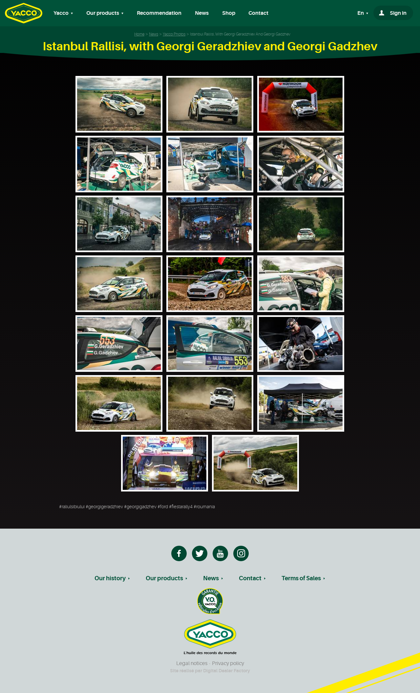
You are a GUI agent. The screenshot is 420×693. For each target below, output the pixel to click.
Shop (228, 13)
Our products (164, 578)
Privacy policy (228, 663)
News (202, 13)
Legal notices (191, 663)
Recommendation (159, 13)
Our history (110, 578)
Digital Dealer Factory (226, 670)
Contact (258, 13)
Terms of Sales (301, 578)
